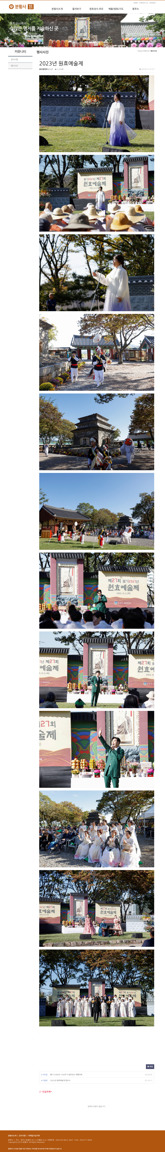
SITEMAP (152, 3)
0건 (50, 69)
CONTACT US (143, 3)
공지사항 (14, 59)
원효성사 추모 (96, 9)
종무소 (135, 9)
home (140, 51)
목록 (150, 1067)
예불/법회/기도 (115, 9)
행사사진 (14, 66)
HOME (135, 3)
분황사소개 (57, 9)
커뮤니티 (146, 51)
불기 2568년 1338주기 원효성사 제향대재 (66, 1075)
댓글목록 (45, 1091)
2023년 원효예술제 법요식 (60, 1080)
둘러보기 (76, 9)
